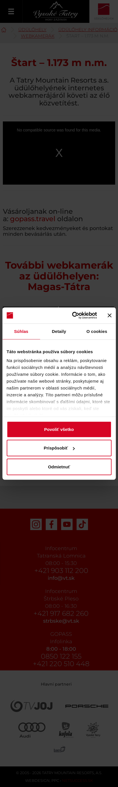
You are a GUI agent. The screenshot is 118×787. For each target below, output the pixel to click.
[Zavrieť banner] (109, 315)
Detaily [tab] (59, 331)
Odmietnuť (59, 466)
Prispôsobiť (59, 448)
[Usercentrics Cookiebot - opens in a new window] (73, 315)
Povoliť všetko (59, 429)
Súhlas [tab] (21, 331)
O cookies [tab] (97, 331)
